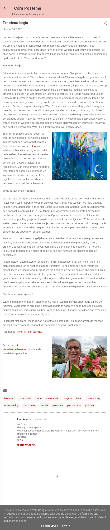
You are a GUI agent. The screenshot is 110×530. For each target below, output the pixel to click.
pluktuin (89, 405)
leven (79, 398)
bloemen (9, 398)
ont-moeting (11, 405)
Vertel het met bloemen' (30, 331)
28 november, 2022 (38, 419)
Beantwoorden (26, 445)
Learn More (49, 526)
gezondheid (52, 398)
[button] (105, 23)
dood (39, 398)
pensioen (57, 405)
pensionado (74, 405)
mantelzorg (93, 398)
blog (40, 114)
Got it (65, 526)
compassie (25, 398)
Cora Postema (27, 8)
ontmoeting (29, 405)
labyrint (68, 398)
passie (44, 405)
